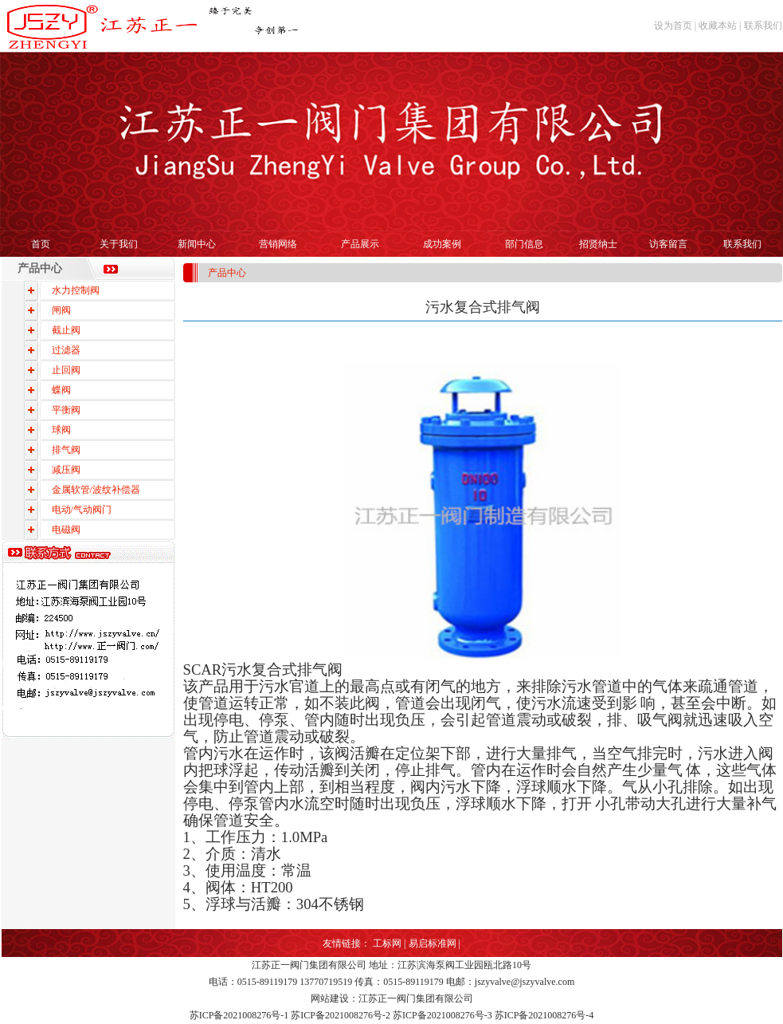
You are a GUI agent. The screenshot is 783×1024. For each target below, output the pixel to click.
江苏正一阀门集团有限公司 (309, 965)
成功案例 (442, 244)
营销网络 (278, 244)
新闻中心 (197, 244)
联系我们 (763, 25)
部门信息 (524, 244)
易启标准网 (432, 943)
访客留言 (668, 244)
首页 (40, 244)
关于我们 (119, 244)
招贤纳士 (598, 244)
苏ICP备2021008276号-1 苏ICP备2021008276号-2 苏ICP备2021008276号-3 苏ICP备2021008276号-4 (392, 1015)
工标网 (387, 943)
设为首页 (673, 25)
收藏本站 (718, 25)
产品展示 (360, 244)
